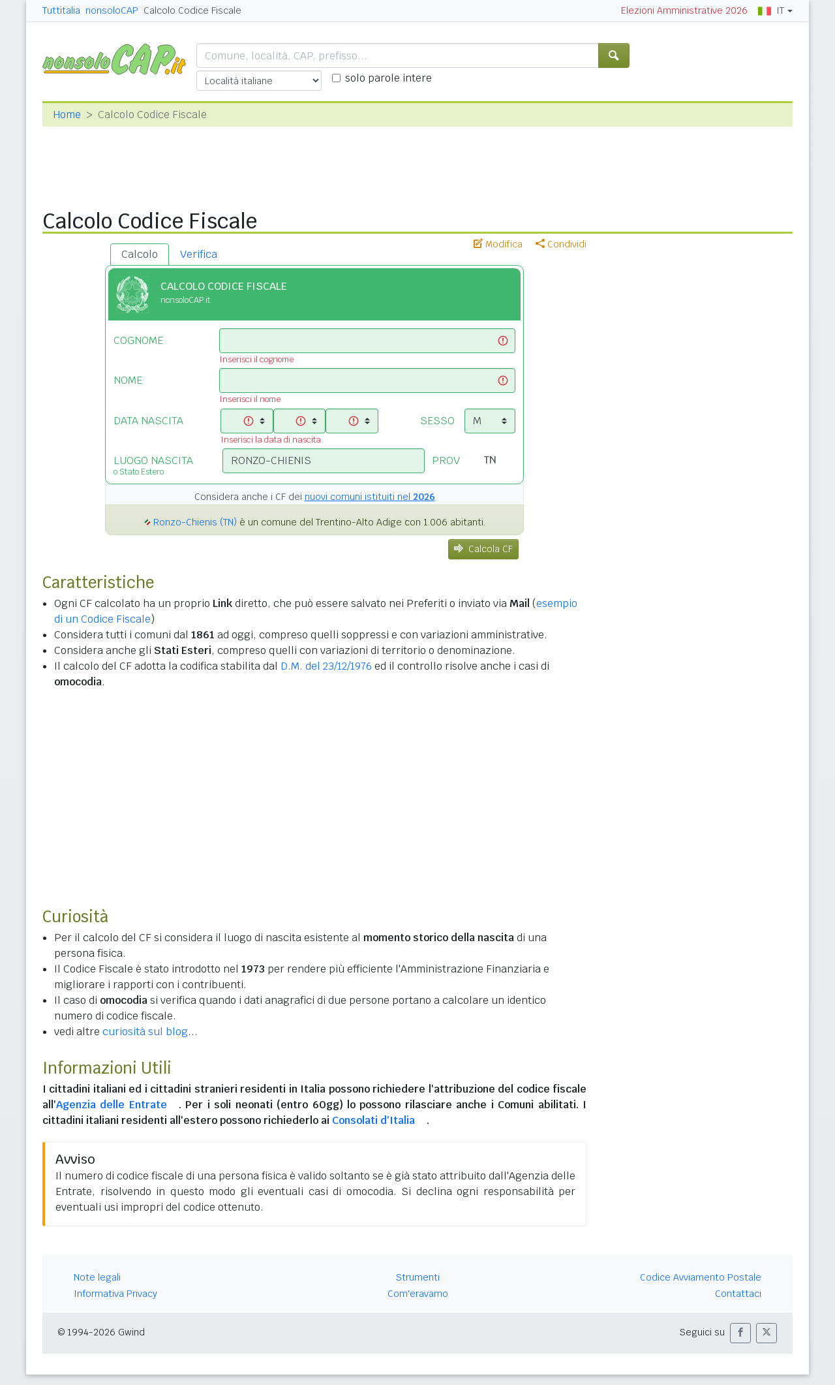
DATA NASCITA (148, 421)
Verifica (198, 254)
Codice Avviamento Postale (700, 1277)
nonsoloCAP (111, 10)
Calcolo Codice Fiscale (192, 10)
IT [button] (771, 10)
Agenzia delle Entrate (111, 1105)
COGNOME (138, 340)
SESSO (437, 421)
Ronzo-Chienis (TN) (195, 522)
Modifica (498, 244)
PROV (446, 460)
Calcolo (139, 254)
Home (67, 114)
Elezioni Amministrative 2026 (684, 10)
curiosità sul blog (145, 1031)
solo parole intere (388, 78)
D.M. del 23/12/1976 (326, 666)
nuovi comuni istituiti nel (370, 497)
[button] (740, 1333)
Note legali (97, 1277)
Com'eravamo (417, 1293)
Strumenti (418, 1277)
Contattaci (738, 1293)
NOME (128, 380)
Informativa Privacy (115, 1293)
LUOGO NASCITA (158, 465)
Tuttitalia (61, 10)
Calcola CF (483, 549)
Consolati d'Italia (373, 1120)
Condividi (561, 244)
